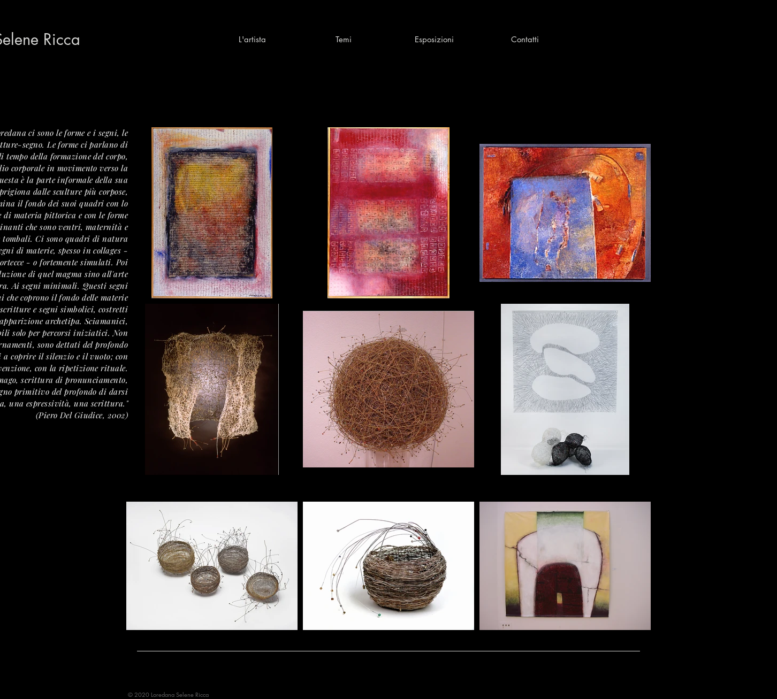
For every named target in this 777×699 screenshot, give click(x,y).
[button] (343, 39)
